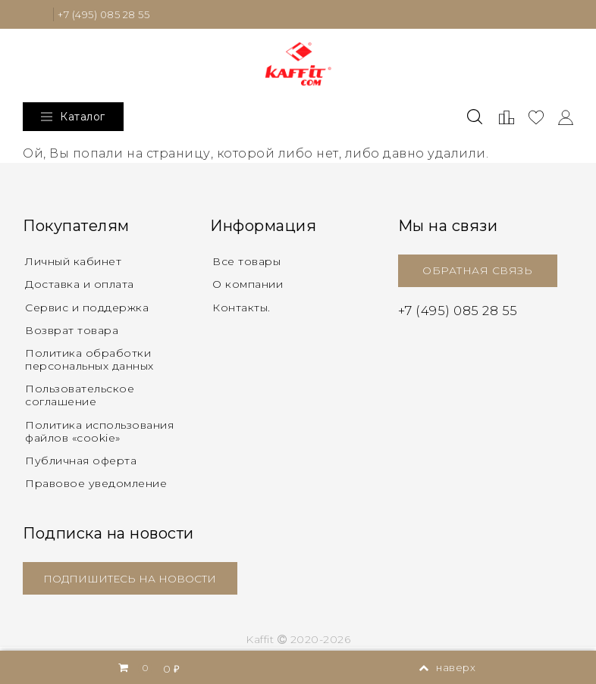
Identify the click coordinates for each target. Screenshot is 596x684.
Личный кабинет (73, 262)
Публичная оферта (80, 463)
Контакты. (241, 308)
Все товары (246, 262)
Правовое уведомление (96, 486)
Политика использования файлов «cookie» (99, 433)
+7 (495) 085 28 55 (108, 14)
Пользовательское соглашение (79, 397)
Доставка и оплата (79, 285)
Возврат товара (71, 332)
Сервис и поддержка (87, 308)
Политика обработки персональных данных (89, 361)
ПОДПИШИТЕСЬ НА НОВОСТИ (133, 582)
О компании (247, 285)
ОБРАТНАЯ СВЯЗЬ (477, 271)
